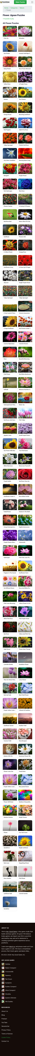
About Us (4, 1011)
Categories (14, 8)
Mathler (7, 964)
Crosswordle (9, 972)
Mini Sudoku (9, 1001)
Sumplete (8, 983)
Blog (3, 1015)
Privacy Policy (6, 1030)
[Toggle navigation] (32, 2)
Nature (22, 8)
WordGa (8, 994)
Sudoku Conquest (10, 987)
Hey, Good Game (11, 932)
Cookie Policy (5, 1037)
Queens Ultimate (10, 998)
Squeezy (8, 975)
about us (12, 947)
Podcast (4, 1019)
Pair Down (8, 979)
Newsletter (5, 1026)
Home (6, 8)
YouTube (4, 1022)
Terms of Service (7, 1034)
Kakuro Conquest (10, 968)
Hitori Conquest (10, 990)
